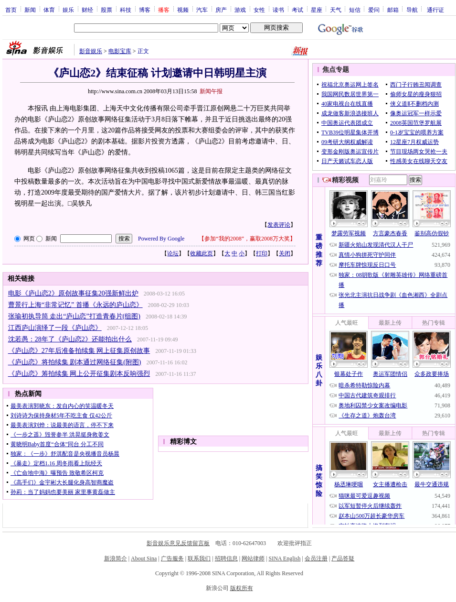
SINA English (284, 558)
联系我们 (199, 558)
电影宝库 (119, 51)
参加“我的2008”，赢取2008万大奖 (247, 238)
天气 (335, 9)
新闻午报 (211, 91)
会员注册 (316, 558)
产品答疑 (342, 558)
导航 (412, 9)
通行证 (435, 9)
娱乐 (68, 9)
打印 (261, 253)
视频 (183, 9)
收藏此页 (201, 253)
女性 (259, 9)
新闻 (30, 9)
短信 (355, 9)
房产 (221, 9)
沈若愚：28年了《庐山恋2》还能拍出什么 (70, 339)
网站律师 (253, 558)
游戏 (240, 9)
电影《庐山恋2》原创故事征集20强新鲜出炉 (73, 293)
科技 (125, 9)
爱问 (374, 9)
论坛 (173, 253)
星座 (316, 9)
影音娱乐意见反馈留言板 (178, 543)
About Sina (144, 558)
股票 (106, 9)
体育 (49, 9)
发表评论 (278, 224)
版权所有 (241, 588)
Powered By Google (161, 238)
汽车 (202, 9)
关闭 (284, 253)
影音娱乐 (90, 51)
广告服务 (172, 558)
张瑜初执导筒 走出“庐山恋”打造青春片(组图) (74, 316)
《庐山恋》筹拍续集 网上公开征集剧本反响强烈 (79, 373)
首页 (11, 9)
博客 (144, 9)
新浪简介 (115, 558)
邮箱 (393, 9)
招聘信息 (226, 558)
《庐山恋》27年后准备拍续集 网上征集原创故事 (79, 350)
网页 (29, 238)
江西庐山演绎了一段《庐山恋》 (55, 327)
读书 (278, 9)
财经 (87, 9)
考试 (297, 9)
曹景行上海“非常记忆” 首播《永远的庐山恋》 (75, 304)
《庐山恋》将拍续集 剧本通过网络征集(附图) (74, 362)
